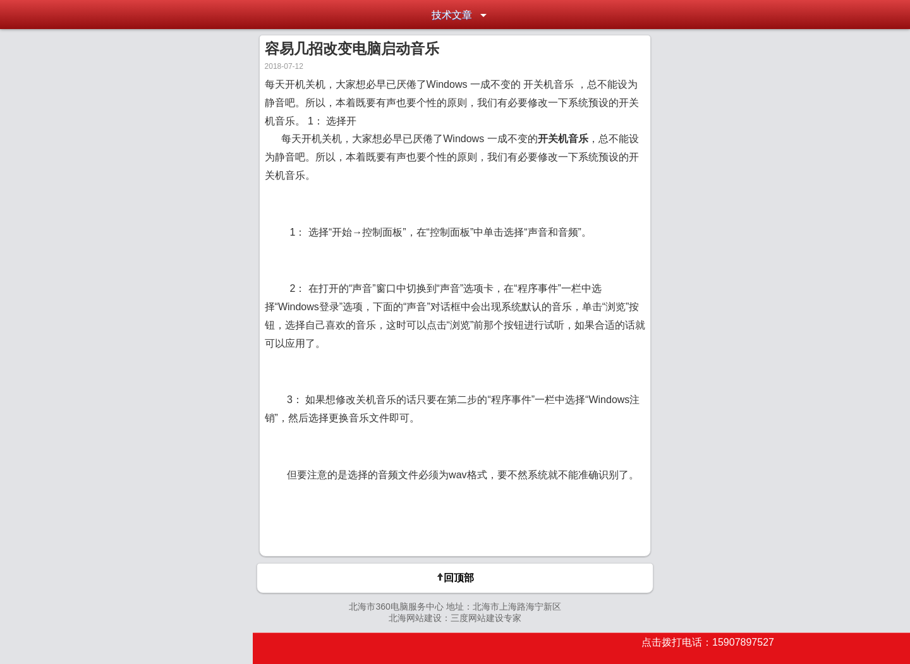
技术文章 (452, 14)
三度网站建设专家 (486, 618)
